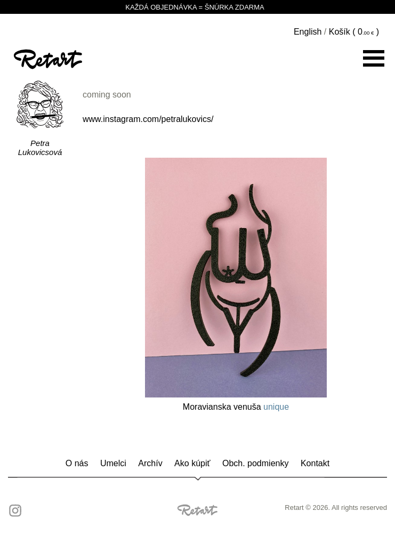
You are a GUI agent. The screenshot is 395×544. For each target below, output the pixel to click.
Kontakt (315, 463)
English (307, 31)
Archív (150, 463)
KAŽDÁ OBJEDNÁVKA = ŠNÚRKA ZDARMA (197, 7)
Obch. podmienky (255, 463)
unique (276, 406)
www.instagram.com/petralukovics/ (148, 119)
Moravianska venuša (222, 406)
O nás (77, 463)
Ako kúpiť (192, 463)
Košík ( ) (354, 31)
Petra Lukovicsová (40, 148)
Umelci (113, 463)
